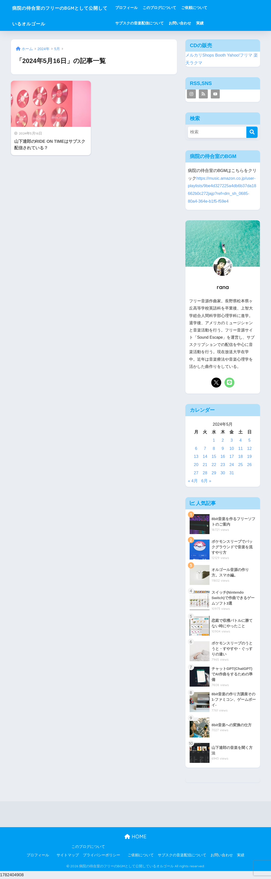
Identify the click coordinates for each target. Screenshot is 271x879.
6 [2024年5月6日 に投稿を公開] (196, 448)
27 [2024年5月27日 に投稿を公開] (196, 473)
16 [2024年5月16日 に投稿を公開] (222, 456)
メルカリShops (199, 55)
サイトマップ (67, 855)
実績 (215, 23)
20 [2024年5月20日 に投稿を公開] (196, 464)
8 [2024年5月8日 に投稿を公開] (214, 448)
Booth (220, 55)
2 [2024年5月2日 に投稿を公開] (222, 440)
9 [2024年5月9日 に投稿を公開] (222, 448)
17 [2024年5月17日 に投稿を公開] (231, 456)
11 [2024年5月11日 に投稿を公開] (240, 448)
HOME (135, 836)
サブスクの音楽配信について (155, 23)
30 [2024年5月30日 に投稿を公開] (222, 473)
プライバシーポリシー (101, 855)
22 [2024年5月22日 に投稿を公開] (214, 464)
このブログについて (175, 7)
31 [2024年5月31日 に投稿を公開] (231, 473)
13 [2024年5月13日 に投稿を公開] (196, 456)
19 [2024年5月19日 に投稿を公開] (249, 456)
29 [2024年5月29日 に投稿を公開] (214, 473)
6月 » (206, 481)
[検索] (252, 132)
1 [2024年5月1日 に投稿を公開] (214, 440)
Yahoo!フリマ (240, 55)
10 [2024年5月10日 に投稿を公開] (231, 448)
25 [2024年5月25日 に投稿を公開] (240, 464)
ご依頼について (210, 7)
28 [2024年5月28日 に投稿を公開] (205, 473)
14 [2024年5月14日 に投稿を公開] (205, 456)
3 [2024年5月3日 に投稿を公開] (231, 440)
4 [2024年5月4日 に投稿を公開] (240, 440)
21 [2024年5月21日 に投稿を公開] (205, 464)
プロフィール (142, 7)
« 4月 (193, 481)
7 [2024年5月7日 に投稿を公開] (205, 448)
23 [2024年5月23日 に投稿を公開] (222, 464)
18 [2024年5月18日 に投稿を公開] (240, 456)
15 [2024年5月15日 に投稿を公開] (214, 456)
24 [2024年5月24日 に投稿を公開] (231, 464)
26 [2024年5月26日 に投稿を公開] (249, 464)
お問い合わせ (195, 23)
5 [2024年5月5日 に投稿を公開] (249, 440)
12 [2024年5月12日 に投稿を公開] (249, 448)
